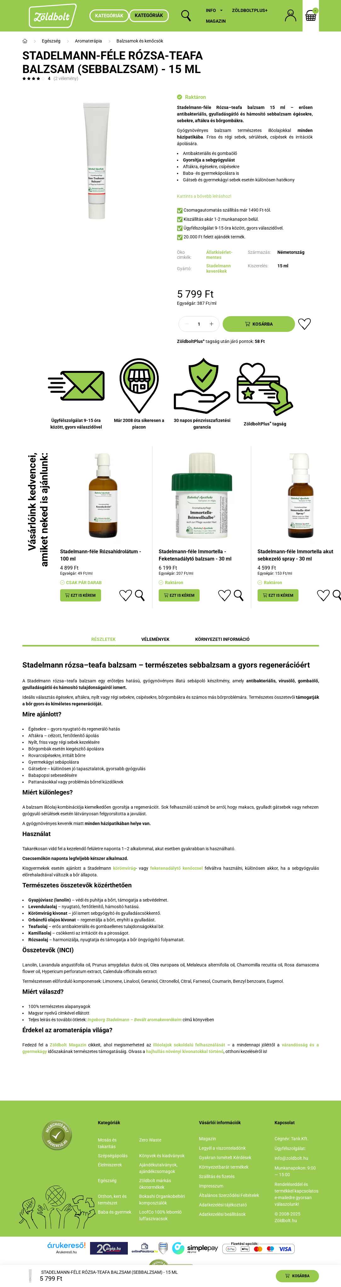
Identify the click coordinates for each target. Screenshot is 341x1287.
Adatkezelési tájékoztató (223, 1204)
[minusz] (186, 324)
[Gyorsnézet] (140, 595)
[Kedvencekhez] (304, 324)
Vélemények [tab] (155, 639)
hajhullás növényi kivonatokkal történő (185, 1051)
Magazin (216, 21)
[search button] (186, 15)
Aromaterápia (88, 40)
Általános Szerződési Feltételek (229, 1195)
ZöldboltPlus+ (250, 10)
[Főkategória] (24, 41)
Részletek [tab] (103, 639)
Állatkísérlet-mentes (219, 255)
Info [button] (211, 10)
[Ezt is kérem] (80, 595)
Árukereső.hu (66, 1252)
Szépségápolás (113, 1155)
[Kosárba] (259, 324)
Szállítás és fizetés (217, 1176)
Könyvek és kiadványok (162, 1155)
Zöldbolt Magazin (68, 1044)
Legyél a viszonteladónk (222, 1148)
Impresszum (211, 1185)
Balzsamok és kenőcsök (140, 40)
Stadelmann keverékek (218, 268)
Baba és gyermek (114, 1212)
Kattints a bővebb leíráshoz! (204, 196)
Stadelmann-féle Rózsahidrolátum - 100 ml (100, 555)
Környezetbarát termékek (223, 1167)
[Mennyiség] (199, 324)
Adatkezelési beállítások (222, 1214)
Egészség (51, 40)
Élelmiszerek (110, 1164)
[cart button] (311, 15)
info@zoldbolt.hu (291, 1158)
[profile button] (290, 15)
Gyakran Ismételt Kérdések (225, 1157)
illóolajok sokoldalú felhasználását (189, 1044)
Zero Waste (150, 1139)
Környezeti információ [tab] (222, 639)
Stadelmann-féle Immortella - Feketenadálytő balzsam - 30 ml (195, 555)
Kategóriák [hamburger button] (109, 16)
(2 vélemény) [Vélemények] (66, 78)
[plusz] (211, 324)
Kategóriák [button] (149, 15)
